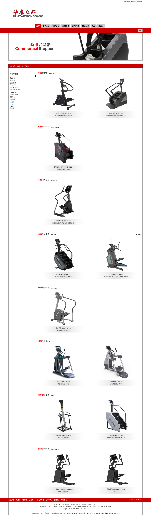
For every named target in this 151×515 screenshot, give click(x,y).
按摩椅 (100, 26)
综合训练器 (40, 500)
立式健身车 (14, 84)
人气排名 (64, 500)
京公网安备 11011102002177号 (94, 513)
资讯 (140, 1)
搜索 (140, 30)
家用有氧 (46, 26)
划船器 (12, 108)
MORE (138, 234)
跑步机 (12, 79)
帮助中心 (127, 1)
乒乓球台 (49, 500)
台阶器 (27, 66)
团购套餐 (85, 26)
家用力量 (65, 26)
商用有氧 (56, 26)
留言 (136, 1)
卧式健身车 (15, 89)
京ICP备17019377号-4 (112, 513)
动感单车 (14, 94)
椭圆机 (12, 98)
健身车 (18, 500)
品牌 (93, 26)
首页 (38, 26)
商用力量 (75, 26)
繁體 (132, 1)
